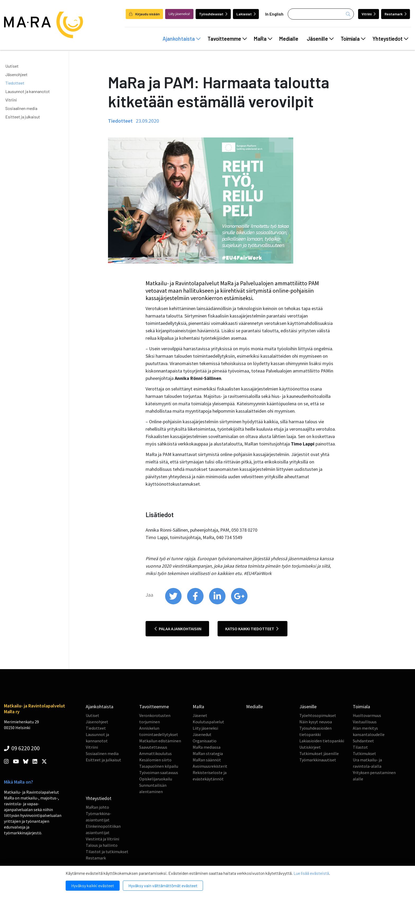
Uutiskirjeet (310, 747)
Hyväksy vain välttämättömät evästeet (162, 885)
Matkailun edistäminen (160, 740)
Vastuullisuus (365, 721)
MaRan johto (97, 807)
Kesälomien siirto (155, 759)
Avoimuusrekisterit (210, 766)
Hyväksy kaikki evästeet (92, 885)
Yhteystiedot (390, 38)
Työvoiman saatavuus (158, 772)
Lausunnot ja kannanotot (27, 91)
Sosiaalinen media (21, 108)
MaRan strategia (208, 753)
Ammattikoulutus (155, 753)
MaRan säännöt (207, 759)
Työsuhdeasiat (213, 14)
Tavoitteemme (227, 38)
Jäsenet (200, 715)
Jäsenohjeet (16, 74)
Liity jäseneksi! (179, 14)
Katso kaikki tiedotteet (251, 628)
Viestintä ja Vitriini (102, 838)
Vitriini (369, 14)
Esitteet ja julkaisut (22, 116)
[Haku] (321, 14)
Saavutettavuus (153, 747)
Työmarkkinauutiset (317, 759)
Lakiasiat (246, 14)
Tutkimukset (364, 753)
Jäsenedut (202, 734)
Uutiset (12, 65)
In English (274, 13)
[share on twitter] (174, 603)
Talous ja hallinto (102, 845)
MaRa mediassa (206, 747)
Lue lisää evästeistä (311, 873)
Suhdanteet (363, 740)
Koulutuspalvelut (208, 721)
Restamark (396, 14)
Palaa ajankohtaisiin (178, 628)
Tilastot (360, 747)
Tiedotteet (14, 82)
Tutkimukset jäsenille (319, 753)
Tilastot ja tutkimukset (107, 851)
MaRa (263, 38)
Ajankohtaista (182, 38)
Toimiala (353, 38)
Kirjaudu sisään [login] (144, 14)
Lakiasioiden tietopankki (321, 740)
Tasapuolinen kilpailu (158, 766)
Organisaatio (204, 740)
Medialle (288, 38)
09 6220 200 (22, 748)
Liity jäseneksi (205, 728)
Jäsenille (320, 38)
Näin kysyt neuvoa (315, 721)
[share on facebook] (196, 603)
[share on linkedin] (218, 603)
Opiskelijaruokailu (155, 778)
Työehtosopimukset (317, 715)
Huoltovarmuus (367, 715)
